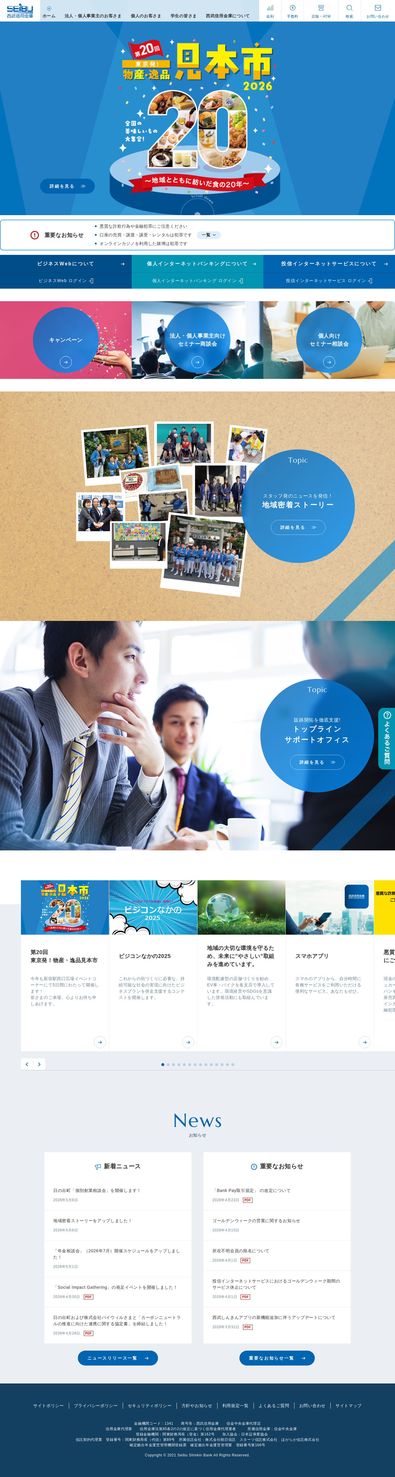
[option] (65, 965)
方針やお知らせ (197, 1405)
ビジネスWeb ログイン (63, 280)
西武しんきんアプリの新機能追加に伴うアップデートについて (274, 1317)
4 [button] (178, 1064)
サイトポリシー (48, 1405)
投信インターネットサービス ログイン (326, 280)
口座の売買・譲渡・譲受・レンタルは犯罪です (146, 234)
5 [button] (184, 1064)
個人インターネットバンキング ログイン (194, 280)
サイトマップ (348, 1405)
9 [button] (205, 1064)
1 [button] (162, 1064)
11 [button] (216, 1064)
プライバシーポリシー (96, 1405)
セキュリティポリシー (150, 1405)
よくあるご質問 (274, 1405)
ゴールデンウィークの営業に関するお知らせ (256, 1220)
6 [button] (189, 1064)
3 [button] (173, 1064)
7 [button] (195, 1064)
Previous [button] (27, 1064)
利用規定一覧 (235, 1405)
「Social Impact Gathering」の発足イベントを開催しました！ (115, 1287)
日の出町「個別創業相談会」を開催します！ (97, 1190)
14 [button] (232, 1064)
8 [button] (200, 1064)
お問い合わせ (312, 1405)
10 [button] (211, 1064)
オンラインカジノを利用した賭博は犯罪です (144, 243)
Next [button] (39, 1064)
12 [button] (222, 1064)
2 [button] (168, 1064)
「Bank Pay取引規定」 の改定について (251, 1190)
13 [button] (227, 1064)
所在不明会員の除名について (241, 1250)
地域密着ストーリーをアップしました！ (93, 1220)
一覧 (206, 234)
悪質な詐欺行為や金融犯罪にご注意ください (144, 226)
